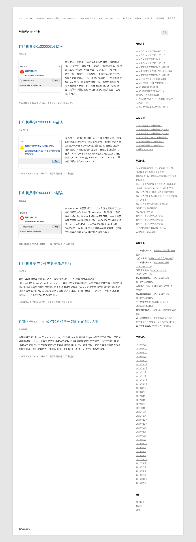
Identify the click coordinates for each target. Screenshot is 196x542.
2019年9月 (141, 447)
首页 (21, 18)
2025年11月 (141, 352)
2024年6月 (141, 372)
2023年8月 (141, 388)
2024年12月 (141, 360)
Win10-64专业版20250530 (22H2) (152, 106)
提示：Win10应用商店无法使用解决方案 (155, 192)
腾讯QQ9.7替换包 (144, 212)
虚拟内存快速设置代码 (146, 208)
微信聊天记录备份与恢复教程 (150, 172)
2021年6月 (141, 416)
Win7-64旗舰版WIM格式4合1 (150, 91)
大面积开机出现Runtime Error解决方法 (154, 188)
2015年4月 (141, 475)
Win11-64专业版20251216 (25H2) (152, 63)
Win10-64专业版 (87, 18)
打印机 (139, 506)
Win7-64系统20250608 (147, 87)
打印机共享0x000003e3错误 (41, 47)
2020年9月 (141, 428)
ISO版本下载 (142, 103)
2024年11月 (141, 364)
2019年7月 (141, 451)
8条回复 (22, 271)
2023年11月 (141, 380)
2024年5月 (141, 376)
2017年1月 (141, 463)
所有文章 (172, 18)
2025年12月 (141, 348)
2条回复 (22, 54)
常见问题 (160, 18)
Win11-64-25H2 (106, 18)
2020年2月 (141, 439)
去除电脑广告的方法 (145, 231)
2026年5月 (141, 344)
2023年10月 (141, 384)
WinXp (29, 18)
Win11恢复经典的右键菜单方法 (151, 227)
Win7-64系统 (53, 18)
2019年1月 (141, 455)
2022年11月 (141, 396)
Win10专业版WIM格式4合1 (149, 59)
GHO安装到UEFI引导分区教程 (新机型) (154, 99)
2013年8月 (141, 483)
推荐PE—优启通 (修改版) (148, 95)
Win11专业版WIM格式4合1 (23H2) (152, 75)
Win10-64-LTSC (69, 18)
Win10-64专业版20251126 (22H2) (152, 55)
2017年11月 (141, 459)
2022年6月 (141, 404)
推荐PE (138, 18)
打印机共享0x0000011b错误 (41, 193)
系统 (138, 510)
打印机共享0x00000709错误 (41, 122)
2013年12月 (141, 479)
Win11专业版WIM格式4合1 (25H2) (152, 67)
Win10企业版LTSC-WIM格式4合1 (152, 83)
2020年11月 (141, 424)
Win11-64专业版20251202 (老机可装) (154, 71)
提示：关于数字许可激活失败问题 (152, 204)
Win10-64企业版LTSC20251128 (151, 79)
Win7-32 (40, 18)
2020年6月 (141, 432)
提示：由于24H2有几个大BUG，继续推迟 (156, 184)
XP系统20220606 (144, 149)
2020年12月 (141, 420)
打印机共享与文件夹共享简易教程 (45, 263)
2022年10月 (141, 400)
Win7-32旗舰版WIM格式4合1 (150, 145)
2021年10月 (141, 408)
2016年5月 (141, 467)
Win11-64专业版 (124, 18)
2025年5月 (141, 356)
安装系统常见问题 (162, 318)
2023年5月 (141, 392)
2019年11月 (141, 443)
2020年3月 (141, 436)
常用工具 (149, 18)
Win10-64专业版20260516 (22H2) (152, 51)
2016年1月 (141, 471)
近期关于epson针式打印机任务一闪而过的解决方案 (59, 322)
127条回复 (24, 130)
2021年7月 (141, 412)
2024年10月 (141, 368)
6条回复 (22, 200)
